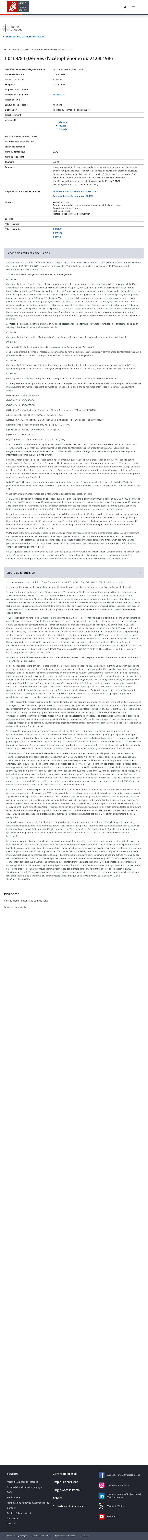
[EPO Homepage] (18, 7)
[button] (74, 253)
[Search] (125, 7)
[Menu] (133, 7)
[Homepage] (5, 49)
